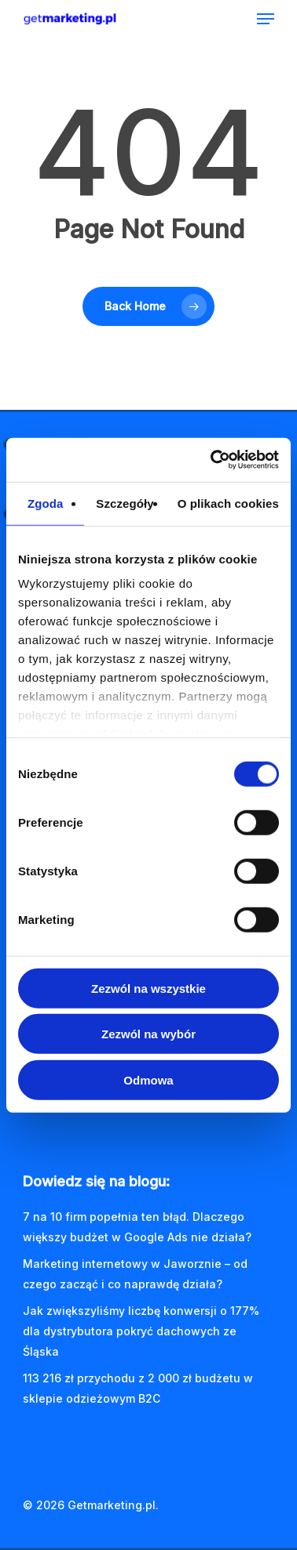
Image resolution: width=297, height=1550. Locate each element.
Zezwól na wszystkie (148, 987)
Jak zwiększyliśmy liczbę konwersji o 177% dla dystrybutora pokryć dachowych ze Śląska (141, 1331)
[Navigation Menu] (265, 19)
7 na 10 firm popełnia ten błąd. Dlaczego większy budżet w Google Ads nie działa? (137, 1227)
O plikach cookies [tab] (228, 502)
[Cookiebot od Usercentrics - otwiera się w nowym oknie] (212, 460)
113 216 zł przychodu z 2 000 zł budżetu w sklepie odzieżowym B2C (138, 1388)
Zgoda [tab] (46, 502)
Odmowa (148, 1079)
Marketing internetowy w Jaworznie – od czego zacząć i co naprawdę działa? (135, 1274)
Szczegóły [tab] (124, 502)
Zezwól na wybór (148, 1034)
